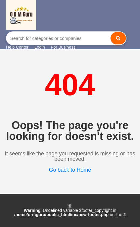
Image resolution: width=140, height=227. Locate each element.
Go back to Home (70, 170)
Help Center (17, 47)
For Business (63, 47)
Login (40, 47)
